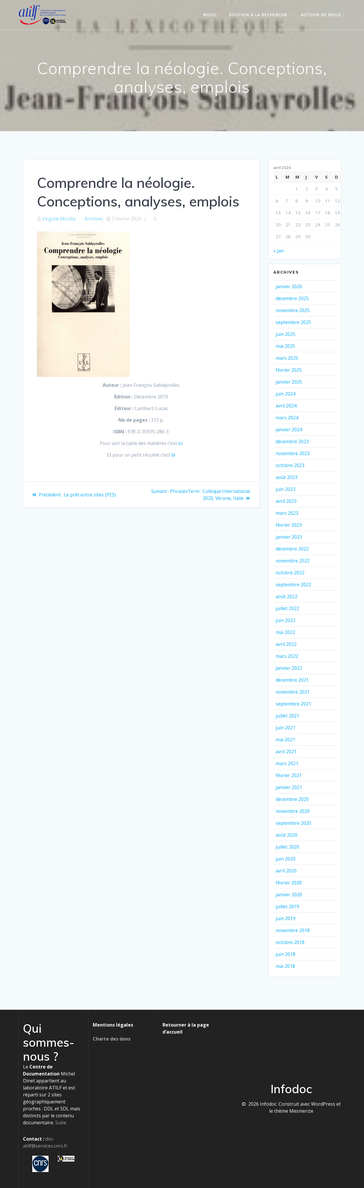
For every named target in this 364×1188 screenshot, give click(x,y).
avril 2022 (286, 644)
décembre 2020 (292, 799)
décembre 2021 (292, 680)
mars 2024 (287, 417)
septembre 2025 (293, 322)
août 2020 (286, 835)
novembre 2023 (293, 453)
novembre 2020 (293, 811)
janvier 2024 (289, 429)
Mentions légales (113, 1025)
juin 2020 (285, 859)
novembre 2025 (293, 310)
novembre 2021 (293, 692)
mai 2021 (285, 739)
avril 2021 (286, 751)
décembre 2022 (292, 549)
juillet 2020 (287, 847)
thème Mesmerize (293, 1111)
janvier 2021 (289, 787)
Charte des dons (112, 1039)
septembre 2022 (293, 584)
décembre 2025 (292, 298)
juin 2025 (285, 334)
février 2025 (289, 370)
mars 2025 (287, 358)
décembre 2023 (292, 441)
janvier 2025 (289, 382)
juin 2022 (285, 620)
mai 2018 (285, 966)
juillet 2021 (287, 716)
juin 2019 (285, 918)
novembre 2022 (293, 561)
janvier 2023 (289, 537)
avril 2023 (286, 501)
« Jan (278, 250)
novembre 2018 (293, 930)
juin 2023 (285, 489)
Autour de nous (321, 14)
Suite (60, 1122)
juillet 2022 (287, 608)
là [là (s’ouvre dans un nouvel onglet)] (173, 455)
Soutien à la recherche (258, 14)
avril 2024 (286, 405)
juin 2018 (285, 954)
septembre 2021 (293, 704)
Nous (209, 14)
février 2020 (289, 882)
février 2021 (289, 775)
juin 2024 (285, 394)
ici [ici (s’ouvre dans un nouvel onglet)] (180, 443)
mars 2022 (287, 656)
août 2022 (286, 596)
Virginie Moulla (58, 218)
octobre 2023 (290, 465)
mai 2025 (285, 346)
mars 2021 (287, 763)
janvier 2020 (289, 894)
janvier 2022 (289, 668)
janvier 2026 (289, 286)
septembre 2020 (293, 823)
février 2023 (289, 525)
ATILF (55, 1087)
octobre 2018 (290, 942)
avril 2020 (286, 871)
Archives (94, 218)
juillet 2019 (287, 906)
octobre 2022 (290, 572)
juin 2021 (285, 727)
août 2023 (286, 477)
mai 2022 (285, 632)
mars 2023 (287, 513)
